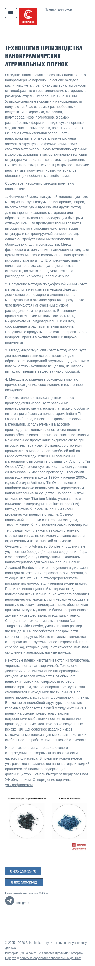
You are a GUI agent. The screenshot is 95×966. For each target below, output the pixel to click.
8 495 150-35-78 (23, 871)
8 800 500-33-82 (24, 882)
